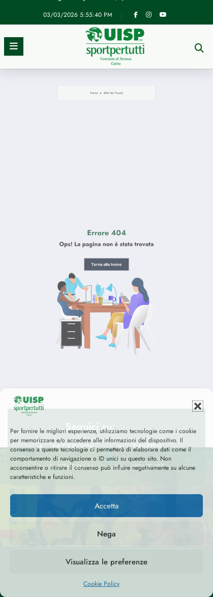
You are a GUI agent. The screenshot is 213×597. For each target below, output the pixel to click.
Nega (106, 533)
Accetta (107, 505)
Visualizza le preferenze (106, 561)
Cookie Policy (101, 583)
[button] (198, 406)
